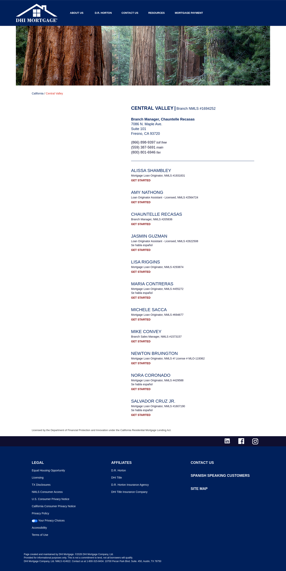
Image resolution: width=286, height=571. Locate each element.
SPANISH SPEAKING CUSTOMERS (220, 476)
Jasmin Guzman (149, 236)
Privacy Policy (40, 513)
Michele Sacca (149, 309)
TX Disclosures (41, 484)
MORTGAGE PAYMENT (189, 12)
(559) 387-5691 (143, 147)
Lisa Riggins (145, 261)
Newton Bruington (154, 353)
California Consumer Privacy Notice (54, 506)
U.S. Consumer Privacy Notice (50, 499)
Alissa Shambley (151, 170)
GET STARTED (141, 180)
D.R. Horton (103, 12)
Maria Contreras (152, 283)
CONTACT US (202, 463)
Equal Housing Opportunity (48, 470)
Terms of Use (40, 534)
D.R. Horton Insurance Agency (130, 484)
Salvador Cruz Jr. (153, 401)
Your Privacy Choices (51, 520)
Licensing (37, 477)
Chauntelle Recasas (156, 214)
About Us (76, 12)
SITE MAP (199, 489)
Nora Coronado (150, 375)
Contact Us (130, 12)
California (37, 93)
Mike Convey (146, 331)
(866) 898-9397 (143, 142)
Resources (156, 12)
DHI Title (116, 477)
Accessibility (39, 527)
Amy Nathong (147, 192)
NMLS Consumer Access (47, 491)
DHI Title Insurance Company (129, 491)
